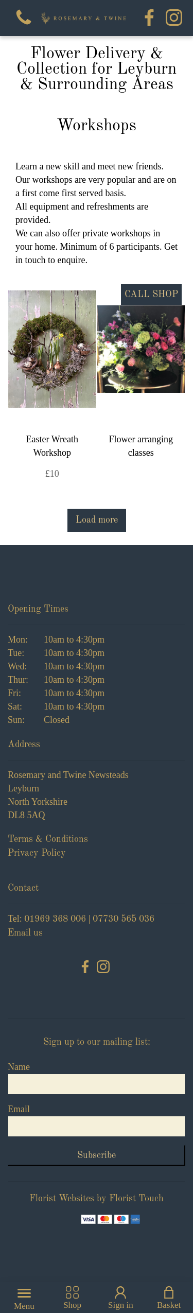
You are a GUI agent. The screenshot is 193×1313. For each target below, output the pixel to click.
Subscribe (96, 1155)
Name (19, 1067)
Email (19, 1109)
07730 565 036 (123, 919)
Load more (97, 520)
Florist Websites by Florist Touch (96, 1198)
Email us (25, 933)
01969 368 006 (55, 919)
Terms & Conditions (48, 839)
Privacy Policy (37, 853)
